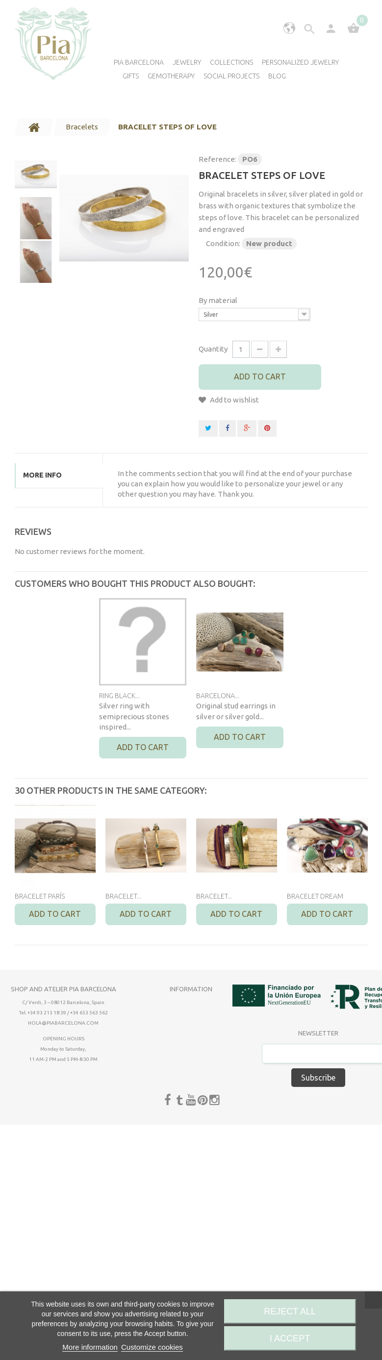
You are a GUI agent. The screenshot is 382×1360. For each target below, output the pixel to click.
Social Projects (231, 76)
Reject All (290, 1311)
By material (219, 300)
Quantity (213, 349)
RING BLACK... (119, 696)
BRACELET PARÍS (40, 896)
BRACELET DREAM (315, 896)
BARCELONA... (217, 696)
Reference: (217, 159)
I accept (290, 1338)
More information (90, 1347)
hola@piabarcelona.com (63, 1023)
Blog (277, 76)
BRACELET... (123, 896)
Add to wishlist (233, 400)
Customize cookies (152, 1347)
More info (42, 475)
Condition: (223, 243)
